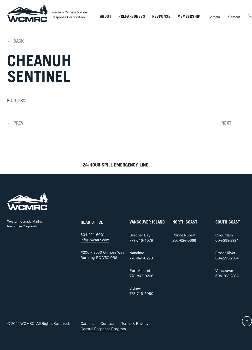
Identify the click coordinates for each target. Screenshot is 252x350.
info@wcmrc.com (95, 239)
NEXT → (229, 123)
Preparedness (131, 16)
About (105, 16)
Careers (214, 16)
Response (161, 16)
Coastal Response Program (103, 328)
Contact (234, 16)
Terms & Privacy (134, 323)
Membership (188, 16)
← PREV (15, 123)
